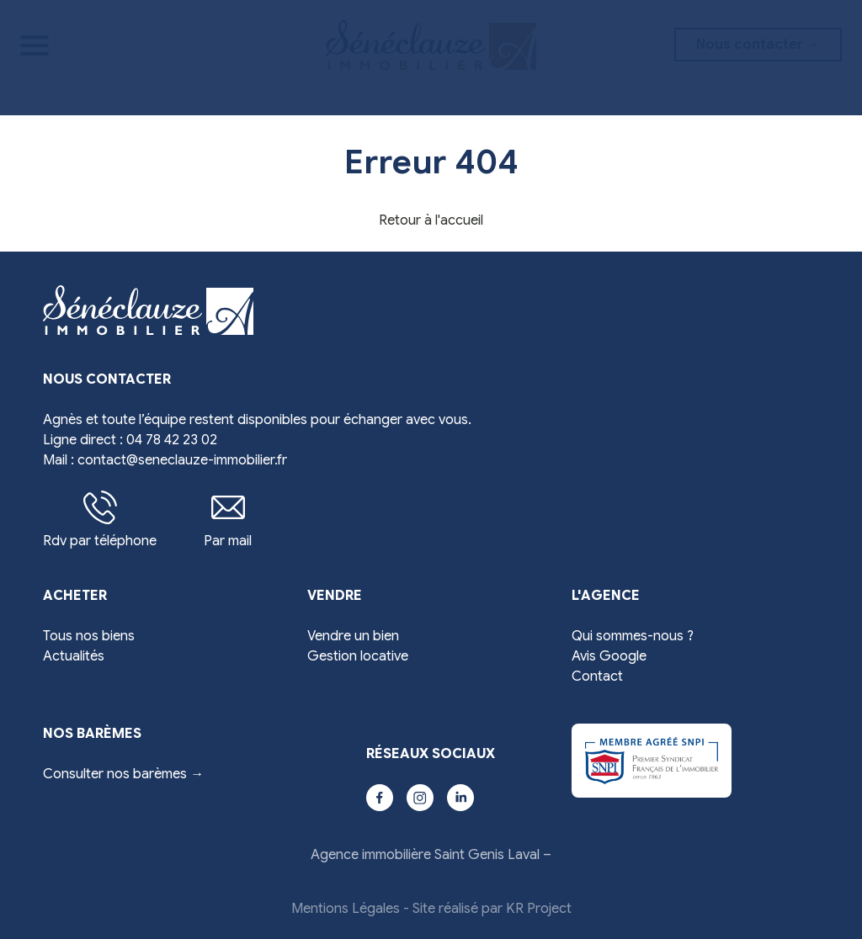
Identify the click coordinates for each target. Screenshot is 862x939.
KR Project (539, 908)
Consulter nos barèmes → (123, 774)
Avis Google (609, 656)
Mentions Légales (345, 908)
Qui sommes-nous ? (633, 636)
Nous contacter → (758, 44)
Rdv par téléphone (100, 520)
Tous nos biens (89, 636)
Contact (597, 676)
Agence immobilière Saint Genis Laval (425, 854)
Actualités (73, 656)
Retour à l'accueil (431, 220)
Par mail (228, 520)
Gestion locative (357, 656)
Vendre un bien (353, 636)
